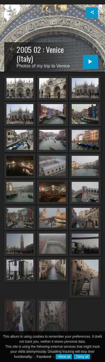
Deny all (81, 357)
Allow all (64, 357)
